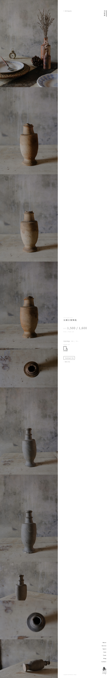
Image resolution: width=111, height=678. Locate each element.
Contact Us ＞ (70, 358)
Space (104, 649)
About (104, 642)
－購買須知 (66, 362)
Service (104, 645)
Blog (104, 658)
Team (104, 655)
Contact (103, 661)
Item (104, 652)
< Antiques (67, 11)
